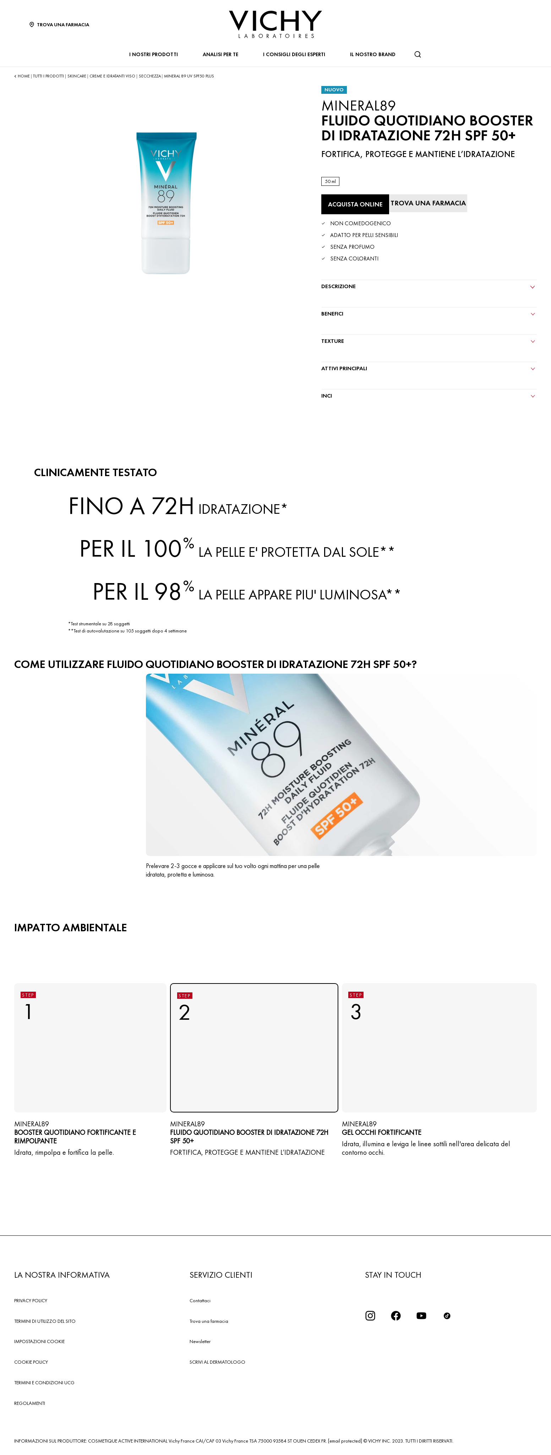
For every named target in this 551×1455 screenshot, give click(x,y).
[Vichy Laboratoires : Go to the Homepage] (275, 24)
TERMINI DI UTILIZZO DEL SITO (45, 1321)
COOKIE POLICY (31, 1362)
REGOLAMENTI (29, 1403)
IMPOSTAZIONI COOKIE (39, 1341)
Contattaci (200, 1300)
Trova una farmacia (209, 1321)
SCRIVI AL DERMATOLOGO (217, 1362)
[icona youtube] (421, 1315)
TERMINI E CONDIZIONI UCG (44, 1382)
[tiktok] (447, 1315)
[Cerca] (417, 54)
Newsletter (200, 1341)
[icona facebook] (396, 1315)
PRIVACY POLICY (30, 1300)
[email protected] (345, 1441)
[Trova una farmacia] (428, 203)
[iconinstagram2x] (370, 1315)
